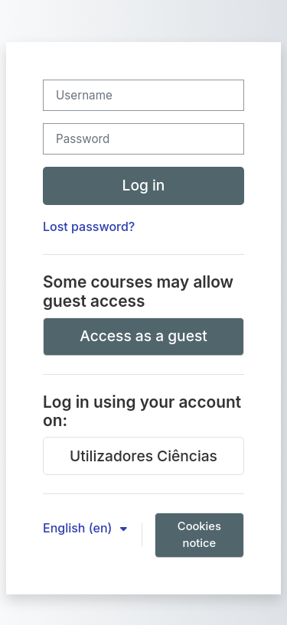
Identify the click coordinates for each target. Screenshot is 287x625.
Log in (143, 185)
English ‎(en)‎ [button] (79, 527)
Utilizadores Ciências (143, 456)
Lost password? (89, 226)
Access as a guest (143, 336)
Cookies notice (199, 534)
